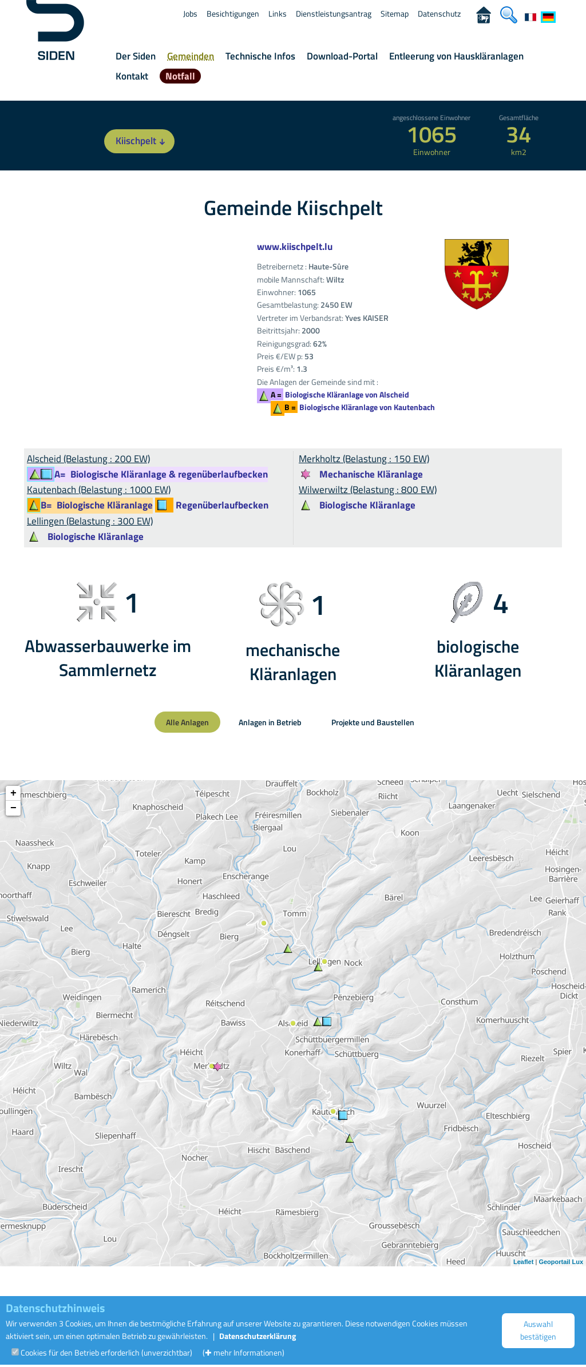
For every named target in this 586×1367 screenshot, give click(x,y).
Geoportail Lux (561, 1261)
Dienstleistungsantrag (333, 13)
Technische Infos (260, 56)
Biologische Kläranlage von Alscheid (340, 394)
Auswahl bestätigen (538, 1330)
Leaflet (523, 1261)
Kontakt (132, 76)
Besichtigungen (233, 13)
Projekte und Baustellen (372, 722)
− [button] (13, 808)
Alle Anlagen (187, 722)
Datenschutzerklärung (257, 1336)
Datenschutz (439, 13)
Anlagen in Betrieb (270, 722)
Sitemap (395, 13)
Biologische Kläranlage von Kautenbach (359, 407)
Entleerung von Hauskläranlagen (456, 56)
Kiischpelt (142, 141)
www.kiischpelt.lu (294, 246)
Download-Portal (342, 56)
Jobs (190, 13)
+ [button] (13, 793)
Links (277, 13)
